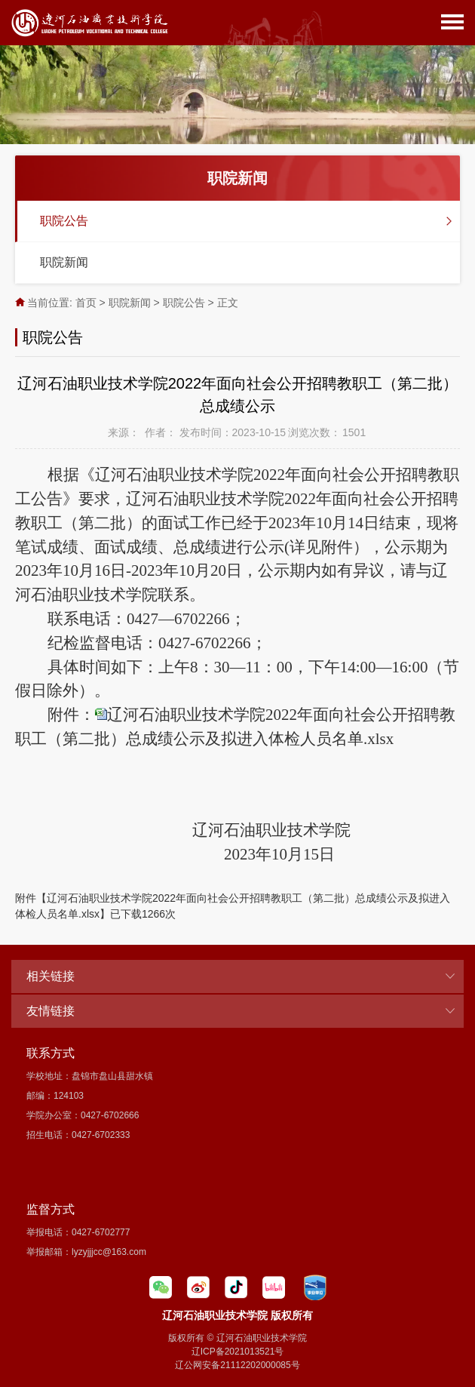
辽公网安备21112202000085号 (237, 1365)
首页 (86, 303)
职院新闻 (64, 262)
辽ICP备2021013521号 (238, 1351)
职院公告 (64, 220)
